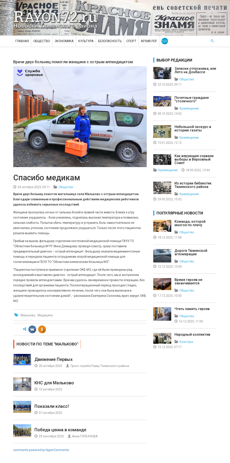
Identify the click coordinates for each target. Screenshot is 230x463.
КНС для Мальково (54, 382)
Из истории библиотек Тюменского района (193, 185)
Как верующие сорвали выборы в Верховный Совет (194, 159)
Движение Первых (53, 359)
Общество (41, 41)
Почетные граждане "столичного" (192, 99)
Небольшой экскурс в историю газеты (193, 128)
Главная (22, 41)
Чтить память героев (192, 309)
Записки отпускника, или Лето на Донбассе (195, 70)
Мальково (28, 315)
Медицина (45, 315)
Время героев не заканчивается (188, 281)
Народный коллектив (192, 334)
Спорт (131, 41)
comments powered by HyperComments (41, 450)
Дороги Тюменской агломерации (191, 252)
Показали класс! (51, 406)
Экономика (64, 41)
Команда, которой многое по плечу (190, 223)
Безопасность (110, 41)
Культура (86, 41)
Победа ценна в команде (60, 429)
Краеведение (189, 108)
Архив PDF (149, 41)
